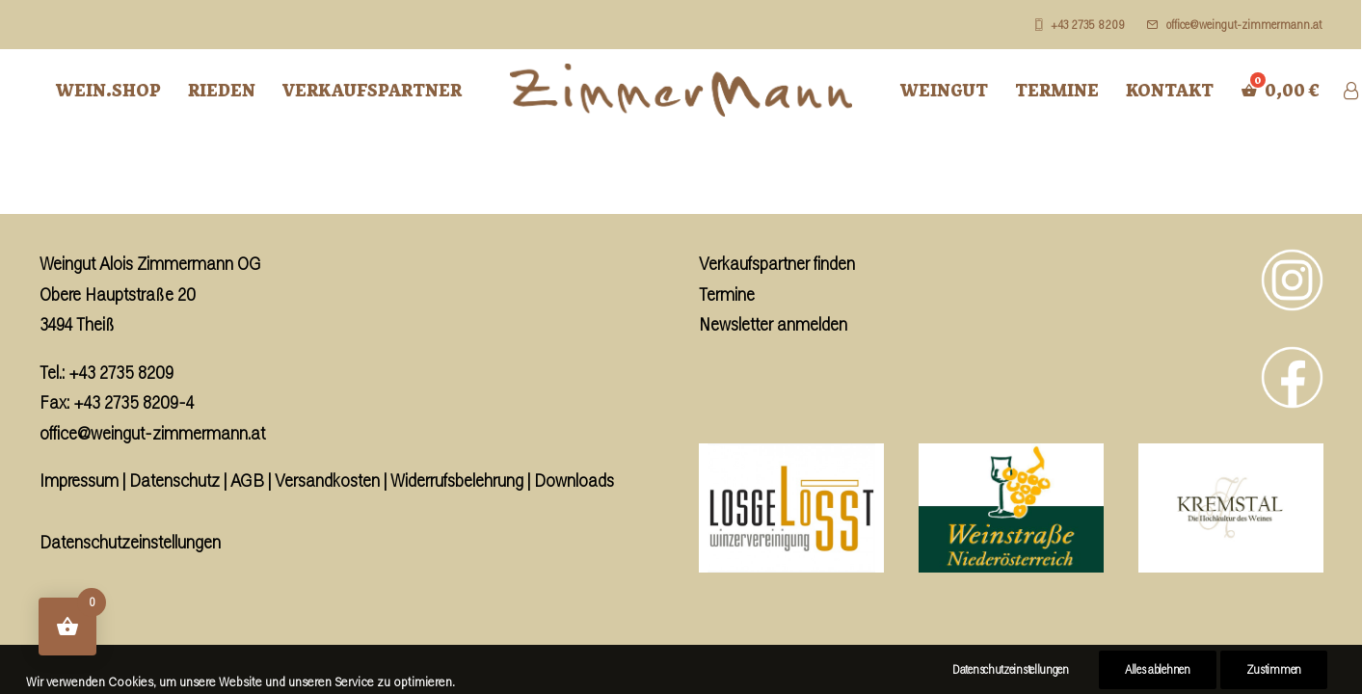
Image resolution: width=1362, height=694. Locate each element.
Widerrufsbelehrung (456, 480)
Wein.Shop (108, 89)
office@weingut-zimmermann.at (152, 432)
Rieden (221, 89)
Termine (1057, 89)
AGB (247, 480)
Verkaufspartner (372, 89)
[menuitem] (1084, 24)
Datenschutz (174, 480)
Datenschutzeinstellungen (130, 541)
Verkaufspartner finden (777, 263)
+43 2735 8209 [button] (1088, 24)
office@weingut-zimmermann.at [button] (1244, 24)
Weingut (944, 89)
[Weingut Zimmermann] (681, 90)
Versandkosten (327, 480)
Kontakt (1170, 89)
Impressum (79, 480)
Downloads (574, 480)
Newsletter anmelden (773, 323)
